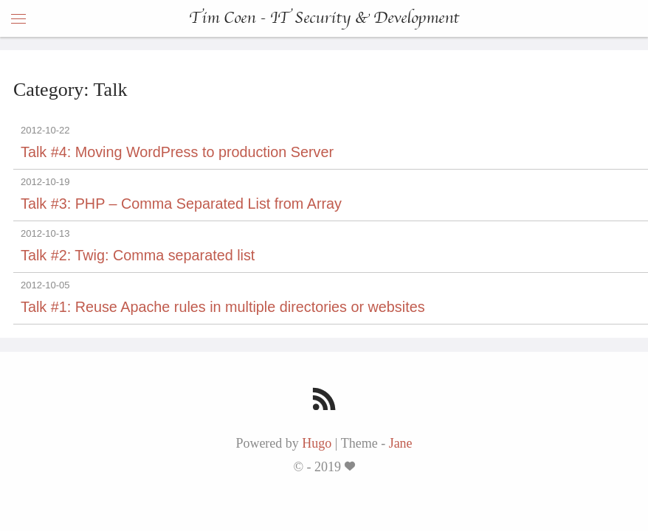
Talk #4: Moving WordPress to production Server (177, 152)
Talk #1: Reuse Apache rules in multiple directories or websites (223, 307)
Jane (401, 443)
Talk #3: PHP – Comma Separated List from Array (181, 203)
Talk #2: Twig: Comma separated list (138, 255)
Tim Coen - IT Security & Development (324, 18)
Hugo (316, 443)
